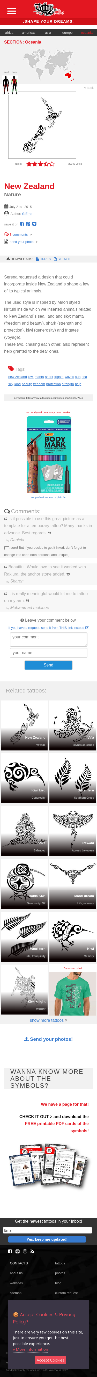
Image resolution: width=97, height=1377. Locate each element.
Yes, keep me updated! (47, 1239)
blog (58, 1283)
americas (29, 33)
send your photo (19, 242)
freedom (39, 384)
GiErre (27, 214)
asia (48, 33)
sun (78, 377)
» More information (30, 1349)
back (89, 88)
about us (16, 1273)
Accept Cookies (50, 1360)
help (78, 384)
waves (69, 377)
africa (9, 33)
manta (39, 377)
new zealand (17, 377)
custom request (66, 1293)
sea (84, 377)
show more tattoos (47, 1020)
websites (16, 1283)
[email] (47, 1230)
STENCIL (62, 259)
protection (53, 384)
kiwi (30, 377)
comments (16, 234)
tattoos (60, 1263)
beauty (27, 384)
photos (60, 1273)
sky (10, 384)
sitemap (15, 1293)
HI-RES (43, 259)
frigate (59, 377)
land (17, 384)
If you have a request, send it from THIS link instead (48, 628)
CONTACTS (19, 1263)
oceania (87, 33)
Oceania (33, 42)
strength (68, 384)
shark (49, 377)
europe (67, 33)
